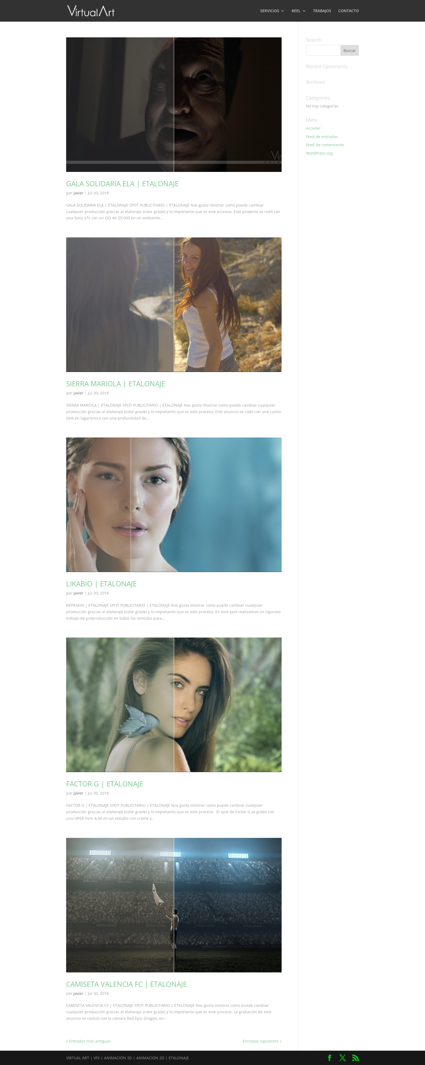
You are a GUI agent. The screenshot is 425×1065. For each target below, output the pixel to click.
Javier (78, 192)
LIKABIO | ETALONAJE (101, 584)
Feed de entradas (322, 136)
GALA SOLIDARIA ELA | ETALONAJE (122, 183)
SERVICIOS (269, 11)
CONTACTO (348, 11)
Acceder (313, 128)
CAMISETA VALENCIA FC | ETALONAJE (126, 984)
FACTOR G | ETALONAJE (104, 784)
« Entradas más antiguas (88, 1041)
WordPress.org (319, 153)
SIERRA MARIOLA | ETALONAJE (115, 383)
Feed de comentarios (325, 144)
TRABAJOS (322, 11)
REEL (296, 11)
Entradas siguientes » (262, 1041)
